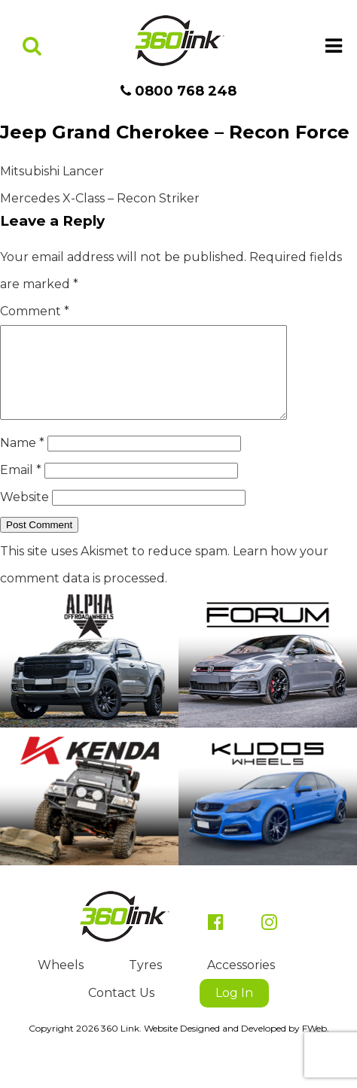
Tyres (145, 983)
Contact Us (121, 1011)
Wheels (61, 983)
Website (24, 515)
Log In (234, 1011)
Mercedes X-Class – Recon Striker (100, 198)
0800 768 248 (178, 91)
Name (22, 461)
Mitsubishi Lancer (52, 171)
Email (20, 488)
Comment (34, 311)
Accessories (241, 983)
